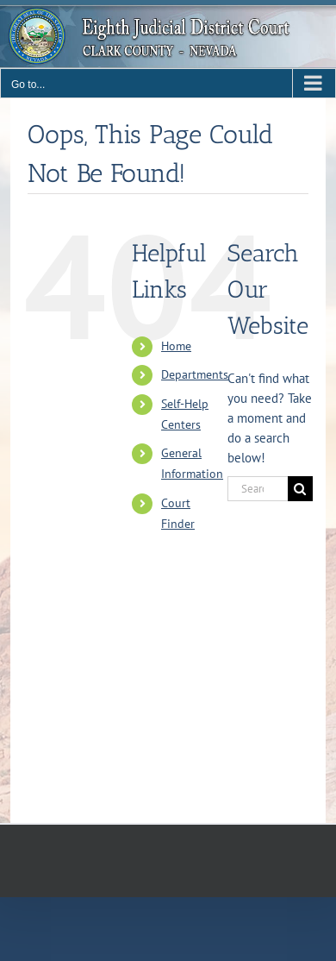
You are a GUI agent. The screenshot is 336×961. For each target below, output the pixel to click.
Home (176, 346)
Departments (194, 374)
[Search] (300, 488)
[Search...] (257, 488)
